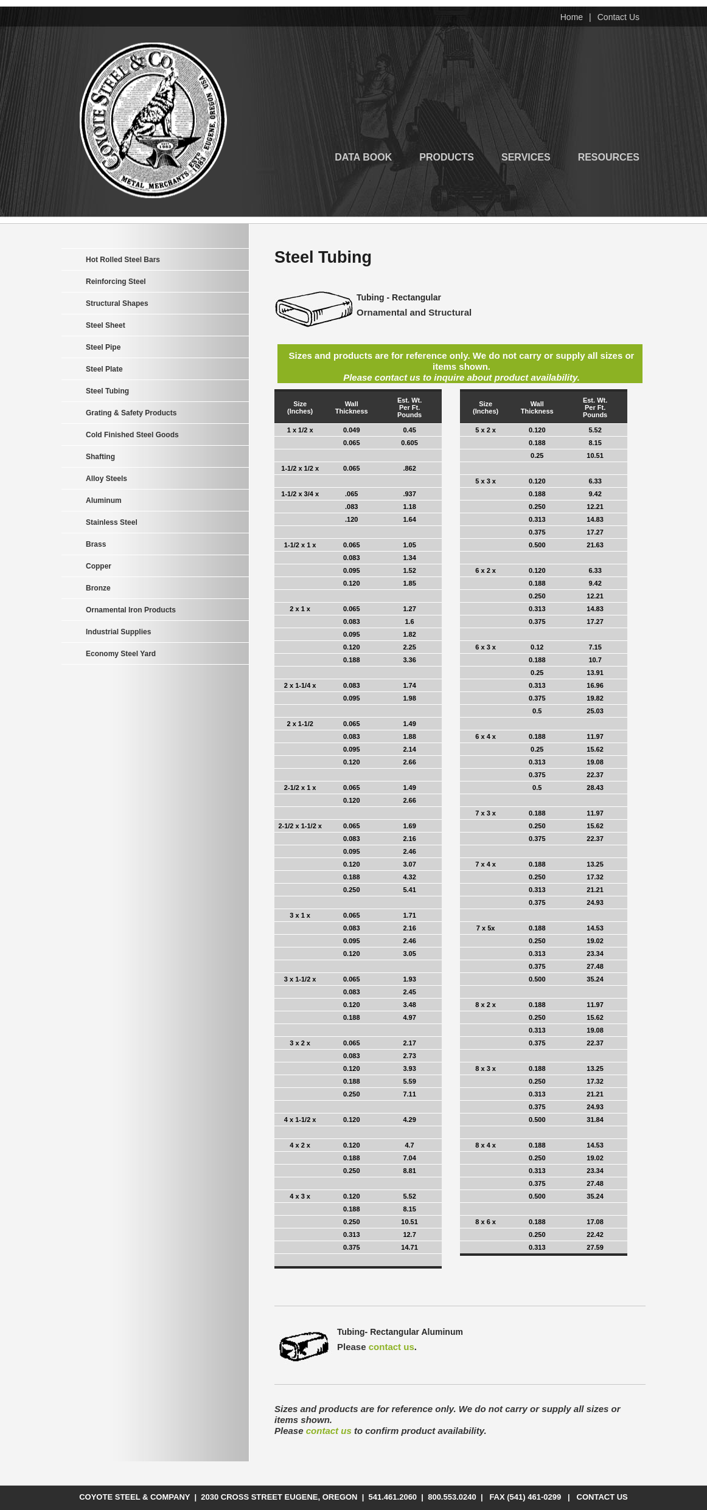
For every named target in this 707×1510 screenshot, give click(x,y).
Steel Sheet (105, 325)
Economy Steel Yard (121, 653)
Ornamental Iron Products (131, 610)
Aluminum (104, 500)
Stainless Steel (112, 522)
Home (571, 17)
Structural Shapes (117, 303)
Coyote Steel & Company (153, 120)
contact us (391, 1347)
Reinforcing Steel (116, 281)
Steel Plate (104, 369)
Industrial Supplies (118, 632)
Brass (96, 544)
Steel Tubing (107, 391)
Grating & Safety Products (131, 413)
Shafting (100, 456)
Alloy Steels (106, 478)
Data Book (363, 156)
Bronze (98, 588)
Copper (98, 566)
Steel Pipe (103, 347)
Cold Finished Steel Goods (132, 435)
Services (526, 156)
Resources (608, 156)
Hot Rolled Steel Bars (123, 259)
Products (446, 156)
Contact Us (618, 17)
